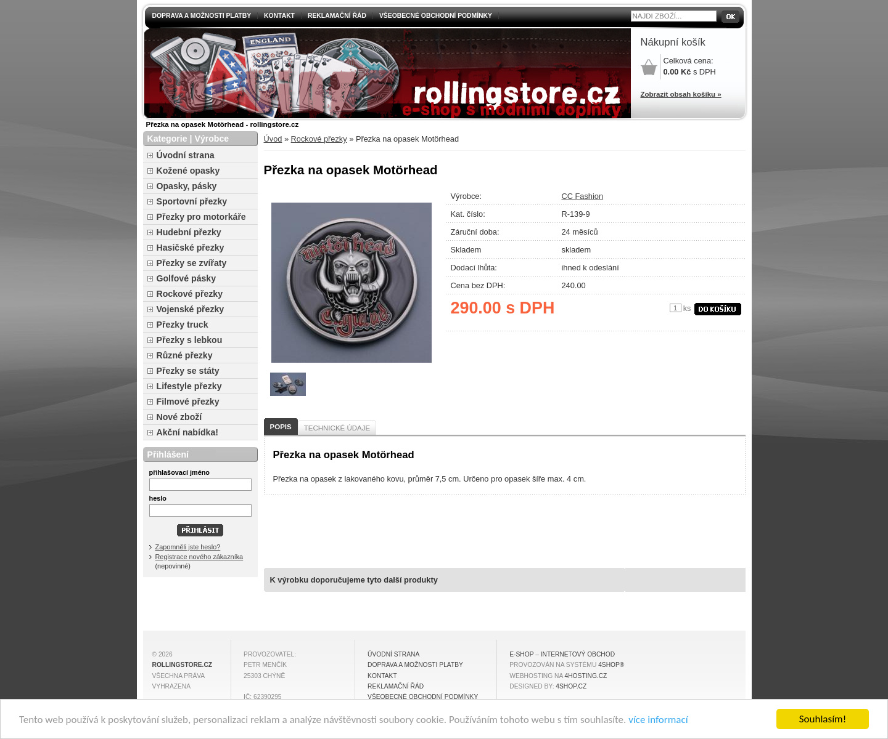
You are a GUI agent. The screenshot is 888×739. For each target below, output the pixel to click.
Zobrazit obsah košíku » (681, 94)
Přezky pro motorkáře (201, 217)
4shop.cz (571, 686)
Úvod (273, 138)
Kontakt (279, 15)
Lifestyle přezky (189, 386)
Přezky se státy (188, 371)
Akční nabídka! (187, 432)
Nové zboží (179, 417)
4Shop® (611, 664)
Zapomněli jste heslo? (188, 547)
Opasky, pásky (187, 186)
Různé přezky (185, 355)
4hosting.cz (586, 675)
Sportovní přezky (192, 201)
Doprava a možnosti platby (202, 15)
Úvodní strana (186, 155)
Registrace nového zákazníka (199, 556)
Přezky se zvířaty (192, 263)
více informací (658, 719)
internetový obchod (578, 654)
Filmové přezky (188, 401)
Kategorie (167, 138)
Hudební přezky (189, 232)
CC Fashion (583, 196)
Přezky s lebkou (190, 340)
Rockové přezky (319, 138)
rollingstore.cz (182, 664)
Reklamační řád (337, 15)
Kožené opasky (188, 171)
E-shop (521, 654)
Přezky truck (182, 324)
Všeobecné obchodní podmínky (435, 15)
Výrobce (211, 138)
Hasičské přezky (190, 247)
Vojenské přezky (190, 309)
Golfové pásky (186, 278)
